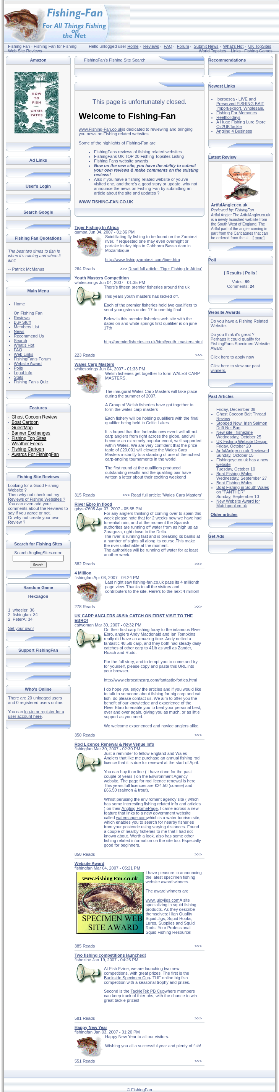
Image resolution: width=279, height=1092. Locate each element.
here (191, 781)
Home (132, 46)
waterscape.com (131, 817)
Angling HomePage (140, 808)
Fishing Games (258, 51)
